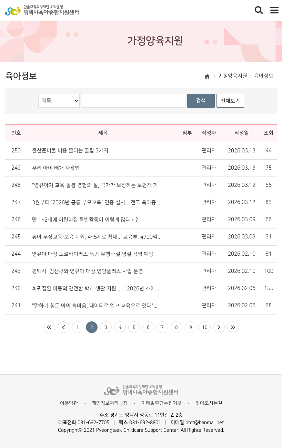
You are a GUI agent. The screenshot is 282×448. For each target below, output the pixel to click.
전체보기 (230, 101)
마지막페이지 (233, 327)
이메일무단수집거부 (161, 403)
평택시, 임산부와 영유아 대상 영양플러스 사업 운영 (87, 271)
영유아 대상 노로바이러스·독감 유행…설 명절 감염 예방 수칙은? (97, 254)
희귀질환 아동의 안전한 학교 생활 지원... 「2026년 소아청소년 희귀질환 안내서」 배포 (97, 288)
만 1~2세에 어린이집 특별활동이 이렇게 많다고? (85, 220)
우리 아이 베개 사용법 (56, 168)
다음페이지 (219, 327)
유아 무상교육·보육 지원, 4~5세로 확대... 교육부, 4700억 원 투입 (97, 237)
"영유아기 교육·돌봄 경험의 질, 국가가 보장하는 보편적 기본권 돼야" (97, 185)
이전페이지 (63, 327)
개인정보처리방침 (110, 403)
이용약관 (69, 403)
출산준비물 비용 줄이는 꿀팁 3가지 (70, 150)
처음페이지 (49, 327)
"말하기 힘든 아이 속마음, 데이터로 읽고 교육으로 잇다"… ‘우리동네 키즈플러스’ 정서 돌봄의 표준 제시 (97, 306)
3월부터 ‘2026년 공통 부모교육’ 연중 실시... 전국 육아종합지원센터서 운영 (97, 202)
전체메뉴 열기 (274, 10)
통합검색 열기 (258, 10)
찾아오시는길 (208, 403)
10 (205, 327)
